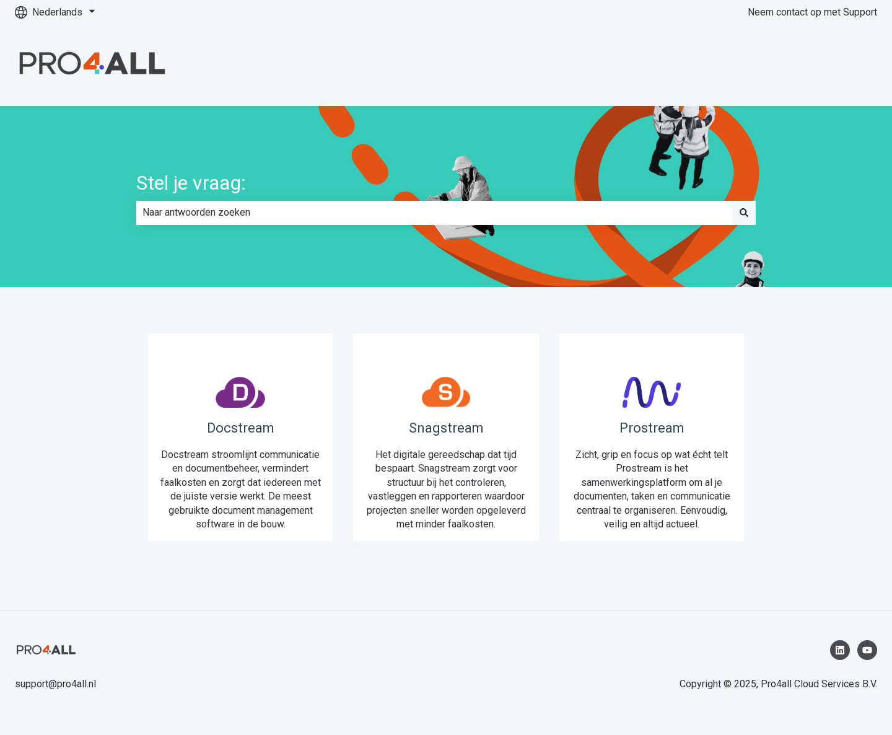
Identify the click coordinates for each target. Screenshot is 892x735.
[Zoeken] (744, 212)
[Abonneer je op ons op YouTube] (867, 650)
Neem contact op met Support (812, 12)
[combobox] (434, 212)
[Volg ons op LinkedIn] (840, 650)
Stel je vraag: (191, 183)
